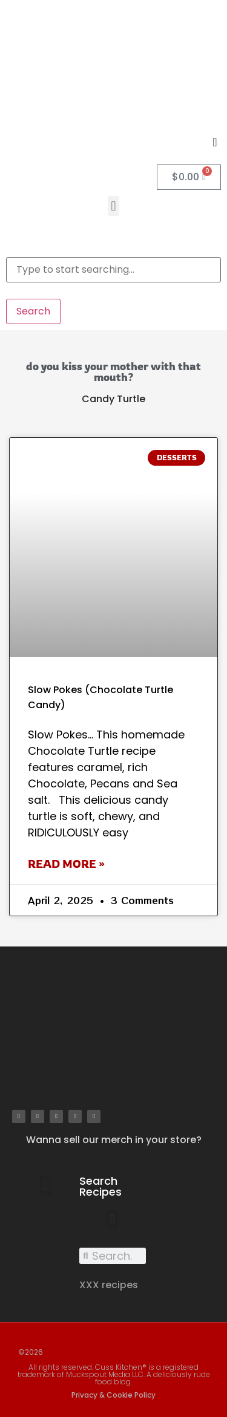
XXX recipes (108, 1285)
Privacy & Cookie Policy (113, 1395)
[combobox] (113, 269)
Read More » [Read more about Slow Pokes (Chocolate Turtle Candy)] (66, 863)
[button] (113, 206)
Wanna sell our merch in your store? (114, 1140)
